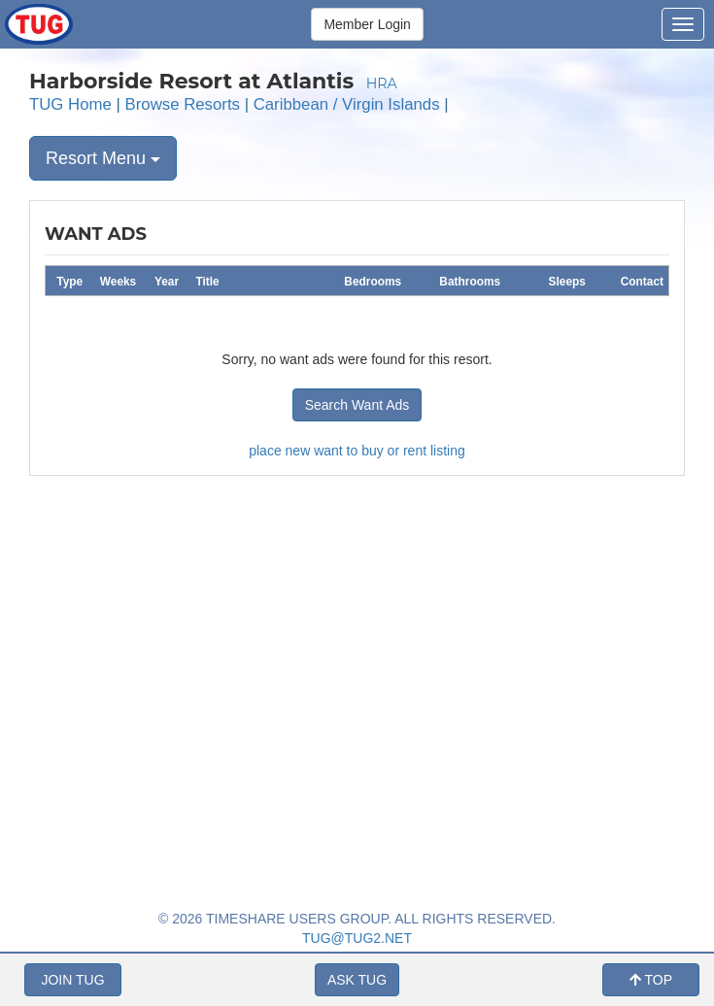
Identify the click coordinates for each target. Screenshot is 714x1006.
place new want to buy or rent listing (357, 450)
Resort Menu (103, 158)
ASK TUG (357, 980)
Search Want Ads (357, 405)
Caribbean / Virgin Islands (347, 104)
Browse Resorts (182, 104)
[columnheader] (70, 280)
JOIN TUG (72, 980)
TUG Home (70, 104)
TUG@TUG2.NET (357, 938)
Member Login (367, 24)
